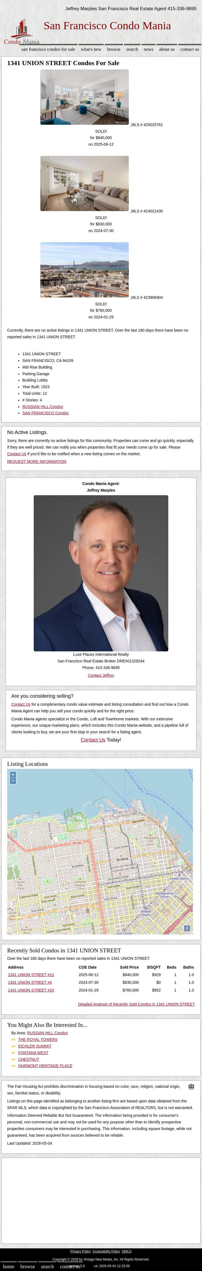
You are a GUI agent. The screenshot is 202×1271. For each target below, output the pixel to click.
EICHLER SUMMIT (34, 1046)
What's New (91, 49)
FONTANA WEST (33, 1053)
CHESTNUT (28, 1059)
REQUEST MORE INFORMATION (36, 461)
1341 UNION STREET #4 (30, 982)
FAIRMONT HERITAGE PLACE (45, 1066)
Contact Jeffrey (101, 675)
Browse (113, 49)
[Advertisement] (101, 1199)
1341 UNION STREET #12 (31, 974)
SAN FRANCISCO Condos (45, 413)
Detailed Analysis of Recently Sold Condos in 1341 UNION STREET (136, 1004)
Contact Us (189, 49)
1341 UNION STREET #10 (31, 990)
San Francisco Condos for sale (48, 49)
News (149, 49)
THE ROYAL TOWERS (38, 1039)
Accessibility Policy (106, 1251)
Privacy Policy (80, 1251)
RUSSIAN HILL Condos (42, 406)
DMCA (127, 1251)
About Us (167, 49)
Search (132, 49)
